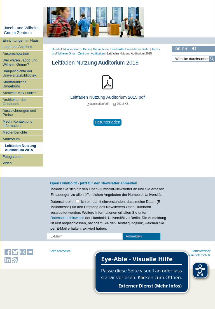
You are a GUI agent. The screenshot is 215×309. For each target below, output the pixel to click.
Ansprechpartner (16, 53)
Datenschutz (203, 255)
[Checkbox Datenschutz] (77, 201)
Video (7, 163)
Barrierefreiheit (201, 251)
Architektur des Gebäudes (14, 102)
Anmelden (134, 236)
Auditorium (11, 139)
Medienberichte (15, 132)
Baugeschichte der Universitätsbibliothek (19, 73)
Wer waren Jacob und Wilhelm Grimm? (20, 62)
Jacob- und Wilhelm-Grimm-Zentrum (22, 30)
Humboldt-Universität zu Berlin (71, 49)
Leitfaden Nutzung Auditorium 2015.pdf (107, 97)
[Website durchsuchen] (193, 59)
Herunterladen (107, 122)
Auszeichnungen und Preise (19, 112)
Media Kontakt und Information (17, 123)
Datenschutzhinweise (67, 218)
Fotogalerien (12, 156)
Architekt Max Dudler (19, 93)
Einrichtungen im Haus (21, 40)
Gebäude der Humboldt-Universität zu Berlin (121, 49)
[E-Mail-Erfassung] (84, 236)
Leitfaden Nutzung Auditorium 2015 (20, 148)
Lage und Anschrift (17, 47)
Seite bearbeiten (60, 251)
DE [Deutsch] (177, 49)
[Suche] (212, 59)
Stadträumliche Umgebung (14, 84)
